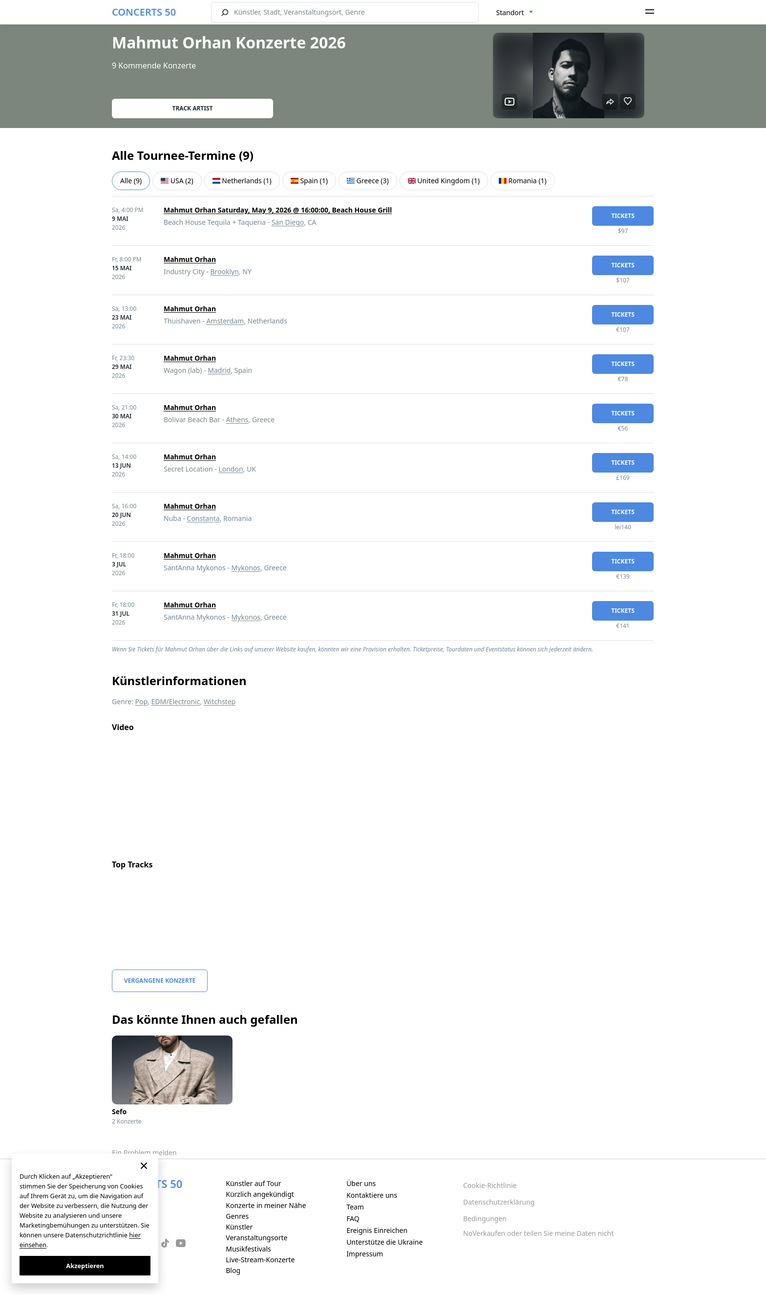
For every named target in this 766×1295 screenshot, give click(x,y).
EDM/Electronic (175, 701)
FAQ (353, 1218)
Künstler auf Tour (253, 1183)
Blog (233, 1270)
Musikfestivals (248, 1248)
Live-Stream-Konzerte (260, 1259)
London (230, 469)
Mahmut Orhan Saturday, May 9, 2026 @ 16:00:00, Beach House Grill (278, 210)
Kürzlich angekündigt (260, 1194)
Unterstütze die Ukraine (384, 1242)
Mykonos (245, 567)
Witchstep (219, 701)
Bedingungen (485, 1218)
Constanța (203, 518)
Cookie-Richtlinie (489, 1185)
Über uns (361, 1183)
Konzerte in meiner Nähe (266, 1205)
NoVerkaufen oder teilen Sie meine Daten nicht (538, 1233)
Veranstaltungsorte (256, 1237)
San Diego (288, 222)
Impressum (364, 1253)
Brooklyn (224, 271)
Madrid (219, 370)
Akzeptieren (85, 1265)
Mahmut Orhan (190, 259)
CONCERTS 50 (144, 12)
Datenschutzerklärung (498, 1202)
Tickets (623, 216)
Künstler (239, 1226)
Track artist (192, 108)
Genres (237, 1216)
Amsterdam (225, 320)
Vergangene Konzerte (159, 980)
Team (355, 1206)
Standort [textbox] (510, 12)
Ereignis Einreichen (376, 1230)
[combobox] (515, 12)
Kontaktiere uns (371, 1195)
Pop (141, 701)
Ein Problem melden (144, 1152)
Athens (237, 419)
